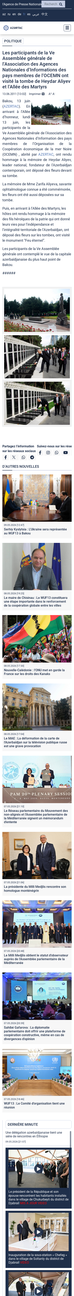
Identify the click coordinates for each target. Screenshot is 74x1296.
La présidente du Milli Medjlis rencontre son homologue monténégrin (35, 888)
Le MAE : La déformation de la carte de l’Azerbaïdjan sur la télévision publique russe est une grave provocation (35, 742)
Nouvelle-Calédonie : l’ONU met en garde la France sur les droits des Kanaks (34, 672)
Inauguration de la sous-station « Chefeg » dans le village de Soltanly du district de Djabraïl (37, 1258)
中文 (44, 14)
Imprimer (37, 94)
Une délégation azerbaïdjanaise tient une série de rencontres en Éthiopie (34, 1134)
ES (28, 14)
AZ (4, 14)
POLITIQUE (13, 41)
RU (9, 14)
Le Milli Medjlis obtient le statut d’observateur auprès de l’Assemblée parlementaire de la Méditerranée (36, 959)
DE (19, 14)
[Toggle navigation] (66, 28)
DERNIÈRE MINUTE (23, 1124)
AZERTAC (11, 106)
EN (14, 14)
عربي (35, 14)
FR (24, 14)
